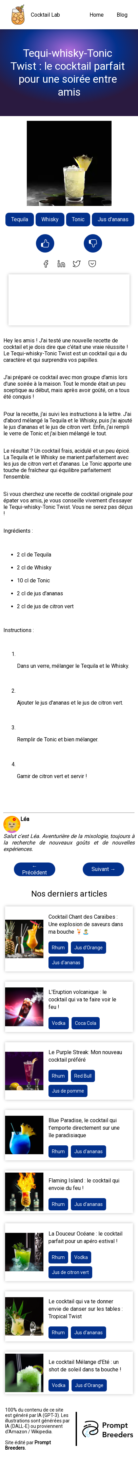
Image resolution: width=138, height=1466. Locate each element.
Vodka (58, 1023)
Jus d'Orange (88, 947)
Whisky (50, 219)
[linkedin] (61, 264)
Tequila (19, 219)
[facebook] (46, 264)
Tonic (78, 219)
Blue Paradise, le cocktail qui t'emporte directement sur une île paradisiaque (84, 1128)
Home (97, 15)
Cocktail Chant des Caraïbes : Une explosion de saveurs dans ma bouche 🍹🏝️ (85, 924)
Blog (122, 15)
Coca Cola (85, 1023)
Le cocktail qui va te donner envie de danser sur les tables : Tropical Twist (85, 1309)
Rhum (58, 947)
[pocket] (92, 264)
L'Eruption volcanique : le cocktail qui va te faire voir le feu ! (82, 999)
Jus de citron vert (70, 1272)
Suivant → (104, 869)
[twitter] (77, 264)
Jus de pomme (68, 1091)
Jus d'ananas (113, 219)
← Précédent (34, 869)
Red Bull (83, 1076)
